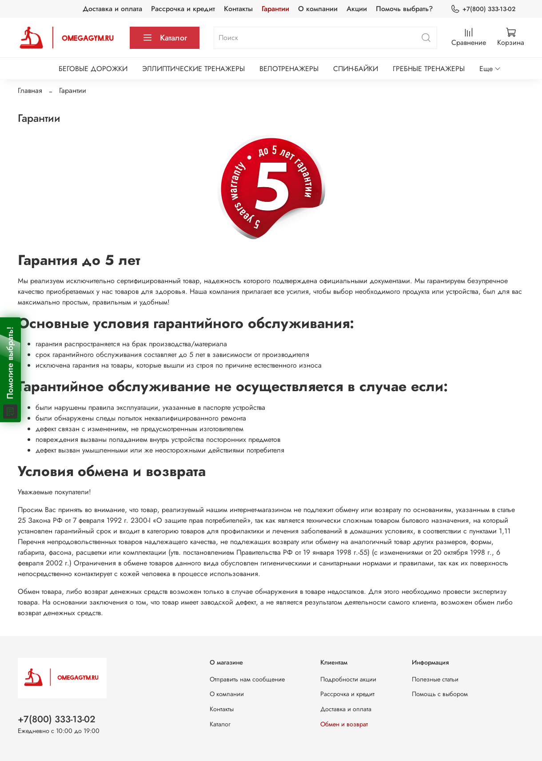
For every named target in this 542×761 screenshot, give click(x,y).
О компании (318, 9)
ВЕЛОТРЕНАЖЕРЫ (289, 69)
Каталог (164, 38)
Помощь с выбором (440, 693)
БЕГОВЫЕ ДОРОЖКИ (93, 69)
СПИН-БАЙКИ (355, 69)
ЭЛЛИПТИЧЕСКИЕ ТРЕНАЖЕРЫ (193, 69)
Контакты (238, 9)
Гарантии (275, 9)
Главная (30, 90)
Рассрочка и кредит (183, 9)
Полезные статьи (435, 679)
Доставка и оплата (112, 9)
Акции (357, 9)
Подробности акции (348, 679)
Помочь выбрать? (404, 9)
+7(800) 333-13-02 (482, 9)
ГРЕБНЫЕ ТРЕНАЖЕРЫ (429, 69)
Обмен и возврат (344, 724)
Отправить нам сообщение (247, 679)
